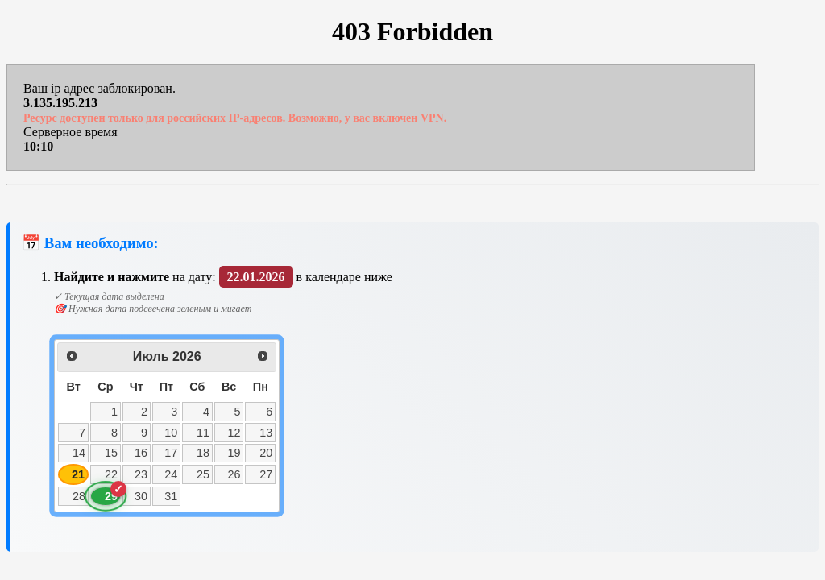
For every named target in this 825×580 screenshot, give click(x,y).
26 (234, 474)
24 (170, 474)
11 (203, 432)
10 (170, 432)
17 (170, 452)
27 (265, 474)
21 (78, 474)
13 (265, 432)
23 (141, 474)
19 (234, 452)
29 (111, 496)
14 (79, 452)
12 (234, 432)
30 (141, 496)
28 (79, 496)
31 (170, 496)
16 (141, 452)
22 (111, 474)
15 (111, 452)
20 (265, 452)
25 (203, 474)
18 (203, 452)
